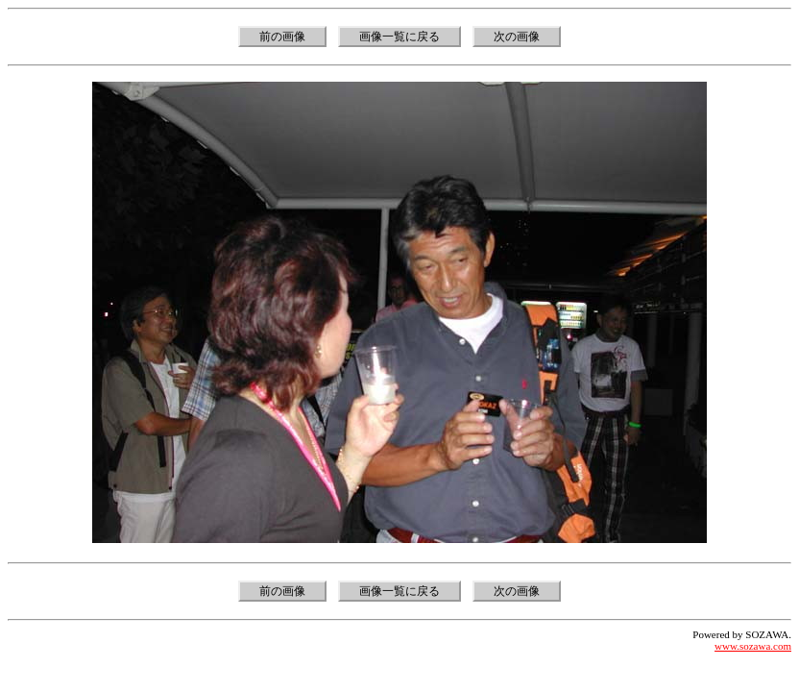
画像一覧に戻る (399, 36)
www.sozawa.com (752, 646)
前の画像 (282, 36)
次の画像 (517, 36)
